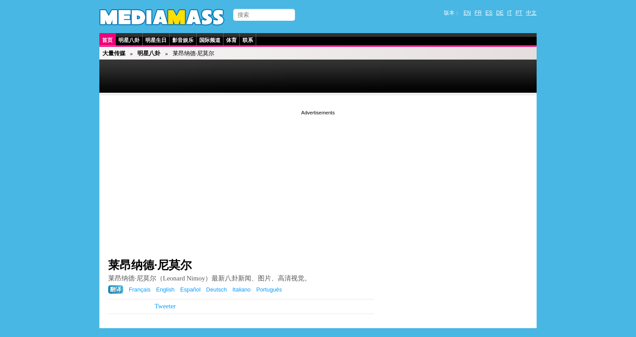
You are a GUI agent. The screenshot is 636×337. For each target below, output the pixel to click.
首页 (107, 40)
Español (190, 289)
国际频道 (209, 40)
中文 (531, 13)
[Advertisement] (318, 179)
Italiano (241, 289)
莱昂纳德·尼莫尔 (150, 265)
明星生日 (156, 40)
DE (500, 13)
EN (467, 13)
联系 (247, 40)
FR (478, 13)
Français (140, 289)
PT (518, 13)
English (165, 289)
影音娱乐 (182, 40)
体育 (231, 40)
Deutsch (216, 289)
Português (269, 289)
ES (488, 13)
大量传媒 (113, 53)
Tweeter (165, 306)
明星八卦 (129, 40)
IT (509, 13)
